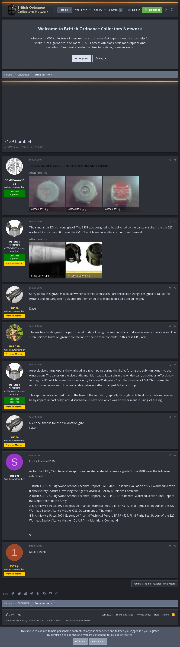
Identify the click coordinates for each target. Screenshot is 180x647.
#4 (174, 326)
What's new (81, 9)
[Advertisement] (90, 111)
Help (156, 614)
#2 (174, 221)
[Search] (172, 10)
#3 (174, 287)
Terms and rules (124, 614)
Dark (9, 614)
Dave (88, 620)
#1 (174, 159)
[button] (70, 10)
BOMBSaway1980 (16, 147)
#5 (174, 364)
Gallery (98, 9)
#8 (174, 545)
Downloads (115, 9)
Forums (63, 9)
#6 (174, 417)
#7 (174, 455)
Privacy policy (144, 614)
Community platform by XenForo (32, 620)
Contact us (107, 614)
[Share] (170, 160)
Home (165, 614)
